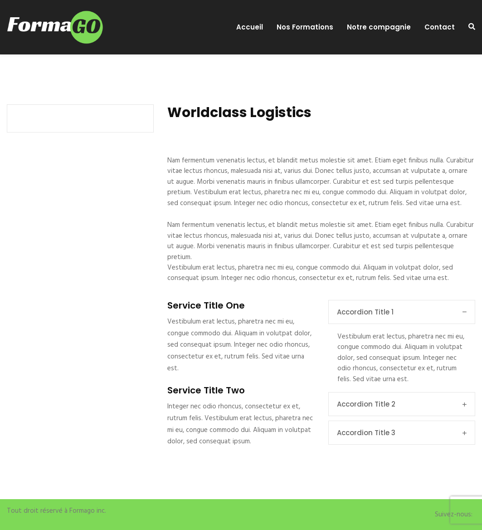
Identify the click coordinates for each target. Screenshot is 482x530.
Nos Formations (305, 27)
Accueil (249, 27)
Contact (439, 27)
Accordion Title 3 (402, 432)
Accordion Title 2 (402, 404)
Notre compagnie (379, 27)
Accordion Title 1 (402, 312)
